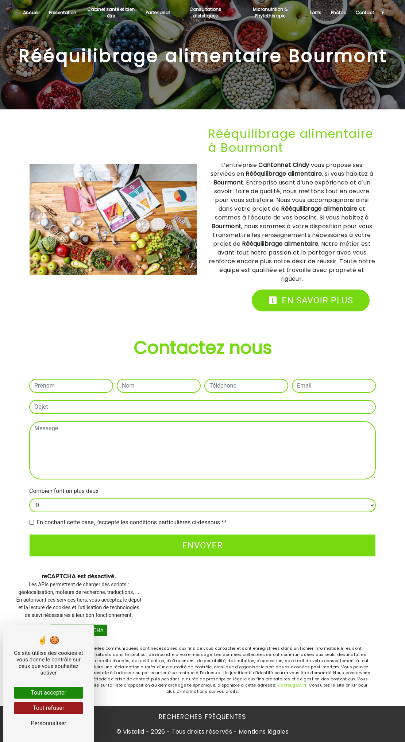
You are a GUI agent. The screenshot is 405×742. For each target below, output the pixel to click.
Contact (364, 12)
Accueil (31, 12)
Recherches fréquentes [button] (202, 716)
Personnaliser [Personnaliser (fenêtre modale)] (48, 723)
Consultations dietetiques (205, 12)
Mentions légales (263, 731)
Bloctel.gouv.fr (291, 685)
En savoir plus (310, 300)
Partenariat (158, 12)
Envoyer (202, 545)
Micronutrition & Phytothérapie (270, 12)
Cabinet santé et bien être (111, 12)
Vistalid (133, 731)
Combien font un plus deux (64, 490)
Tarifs (315, 12)
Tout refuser (48, 707)
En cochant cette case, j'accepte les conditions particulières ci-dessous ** (131, 522)
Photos (338, 12)
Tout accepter (48, 692)
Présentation (62, 12)
